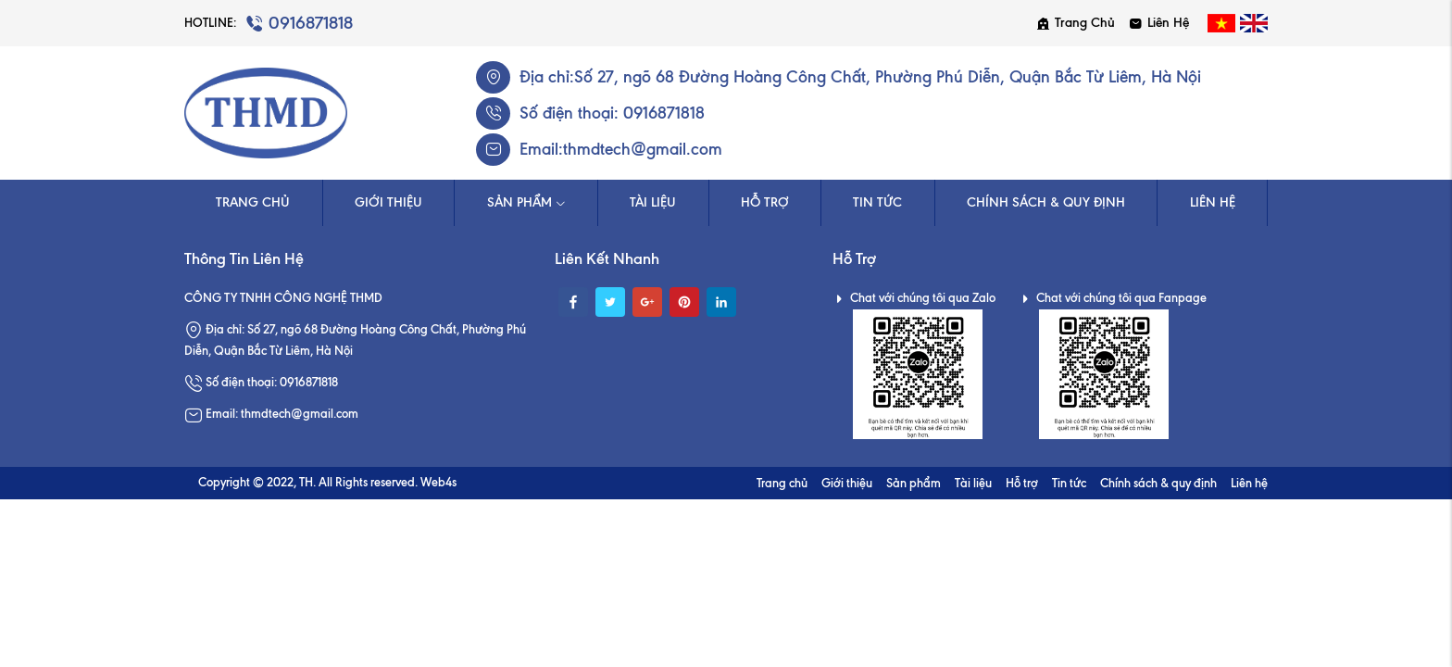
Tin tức (877, 202)
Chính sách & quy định (1046, 202)
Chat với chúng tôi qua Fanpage (1113, 298)
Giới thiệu (388, 202)
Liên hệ (1159, 23)
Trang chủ (1075, 23)
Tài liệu (653, 202)
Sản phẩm (526, 202)
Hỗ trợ (765, 202)
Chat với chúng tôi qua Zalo (913, 298)
